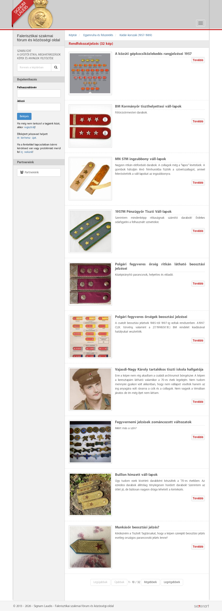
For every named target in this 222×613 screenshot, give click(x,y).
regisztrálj (29, 127)
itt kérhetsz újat (26, 137)
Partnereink (29, 172)
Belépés (24, 116)
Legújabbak (100, 582)
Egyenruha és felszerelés (98, 35)
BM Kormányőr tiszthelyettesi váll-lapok (148, 106)
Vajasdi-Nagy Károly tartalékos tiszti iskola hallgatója (159, 369)
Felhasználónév (27, 87)
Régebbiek (150, 582)
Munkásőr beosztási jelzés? (137, 527)
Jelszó (21, 101)
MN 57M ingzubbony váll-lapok (140, 159)
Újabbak (119, 582)
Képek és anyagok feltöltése (35, 58)
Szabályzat (24, 51)
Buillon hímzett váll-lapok (136, 475)
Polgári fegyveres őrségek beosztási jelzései (151, 317)
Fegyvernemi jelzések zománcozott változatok (153, 422)
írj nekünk (27, 152)
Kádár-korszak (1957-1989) (136, 35)
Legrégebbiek (172, 582)
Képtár (73, 35)
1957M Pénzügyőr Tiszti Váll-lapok (143, 212)
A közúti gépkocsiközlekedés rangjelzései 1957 (153, 54)
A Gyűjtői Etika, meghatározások (39, 54)
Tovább (198, 60)
